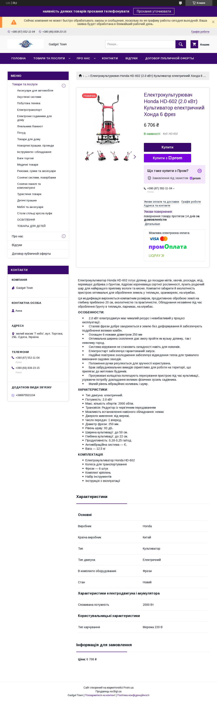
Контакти (110, 58)
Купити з (167, 158)
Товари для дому (28, 139)
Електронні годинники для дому (34, 118)
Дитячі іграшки (27, 200)
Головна (18, 58)
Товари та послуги (49, 58)
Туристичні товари (29, 194)
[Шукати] (180, 44)
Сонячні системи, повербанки (36, 177)
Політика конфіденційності (133, 695)
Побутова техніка (28, 103)
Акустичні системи (29, 96)
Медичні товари (27, 164)
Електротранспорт (29, 109)
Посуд (21, 132)
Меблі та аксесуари (30, 207)
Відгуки (131, 58)
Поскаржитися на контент (100, 695)
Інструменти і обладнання (34, 151)
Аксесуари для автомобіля (35, 90)
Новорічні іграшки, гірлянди (35, 145)
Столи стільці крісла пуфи (34, 213)
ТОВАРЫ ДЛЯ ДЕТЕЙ (31, 226)
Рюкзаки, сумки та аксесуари (36, 171)
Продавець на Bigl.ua (108, 691)
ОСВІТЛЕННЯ (26, 219)
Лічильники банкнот (30, 126)
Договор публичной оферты (169, 58)
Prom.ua (129, 687)
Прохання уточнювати (154, 11)
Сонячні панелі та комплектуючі (29, 185)
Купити (168, 147)
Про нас (83, 58)
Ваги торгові (25, 158)
